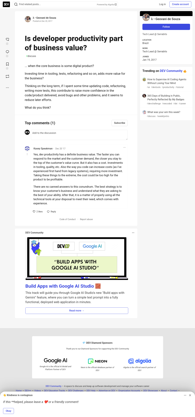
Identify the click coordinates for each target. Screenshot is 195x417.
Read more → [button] (76, 310)
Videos (37, 390)
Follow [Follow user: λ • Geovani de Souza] (166, 26)
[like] (38, 211)
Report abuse (86, 219)
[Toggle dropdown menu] (124, 147)
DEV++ (28, 390)
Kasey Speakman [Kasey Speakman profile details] (43, 148)
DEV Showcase (150, 390)
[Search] (16, 4)
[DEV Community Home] (6, 4)
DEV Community (171, 71)
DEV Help (91, 390)
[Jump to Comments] (7, 53)
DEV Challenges (75, 390)
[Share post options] (7, 88)
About (164, 390)
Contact (173, 390)
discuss (31, 56)
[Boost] (7, 76)
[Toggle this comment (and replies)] (27, 154)
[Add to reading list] (7, 66)
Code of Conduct (68, 219)
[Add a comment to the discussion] (79, 135)
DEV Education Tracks (54, 390)
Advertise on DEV (107, 390)
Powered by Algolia (107, 4)
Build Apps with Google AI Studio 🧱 (63, 286)
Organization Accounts (129, 390)
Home (19, 390)
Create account (180, 4)
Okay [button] (8, 410)
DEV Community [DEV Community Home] (53, 386)
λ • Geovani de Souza (44, 17)
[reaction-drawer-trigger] (7, 41)
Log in (162, 4)
